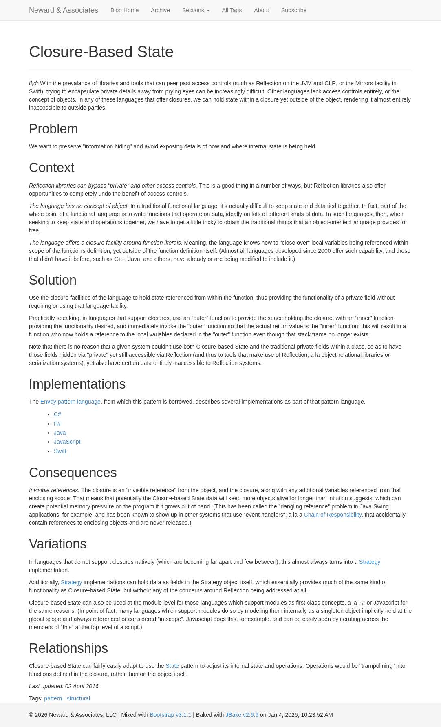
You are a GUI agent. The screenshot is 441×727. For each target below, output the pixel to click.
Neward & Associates (63, 10)
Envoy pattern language (70, 401)
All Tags (232, 10)
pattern (53, 698)
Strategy (369, 562)
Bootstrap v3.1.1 (170, 715)
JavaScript (67, 441)
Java (60, 432)
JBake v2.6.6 (241, 715)
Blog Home (124, 10)
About (261, 10)
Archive (160, 10)
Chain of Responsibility (333, 514)
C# (57, 414)
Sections (196, 10)
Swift (60, 451)
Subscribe (293, 10)
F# (57, 423)
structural (78, 698)
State (172, 666)
